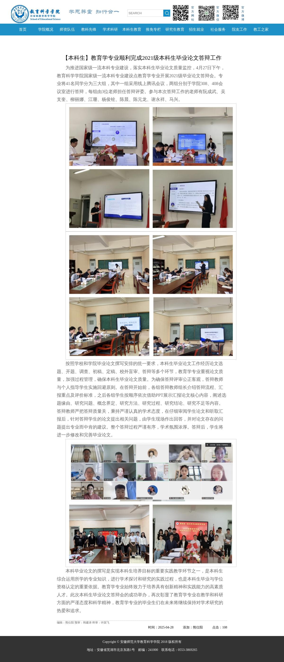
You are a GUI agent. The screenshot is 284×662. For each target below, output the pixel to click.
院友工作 (239, 29)
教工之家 (261, 29)
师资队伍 (67, 29)
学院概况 (45, 29)
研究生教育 (174, 29)
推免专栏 (153, 29)
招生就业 (196, 29)
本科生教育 (131, 29)
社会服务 (218, 29)
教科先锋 (88, 29)
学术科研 (110, 29)
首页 (23, 29)
